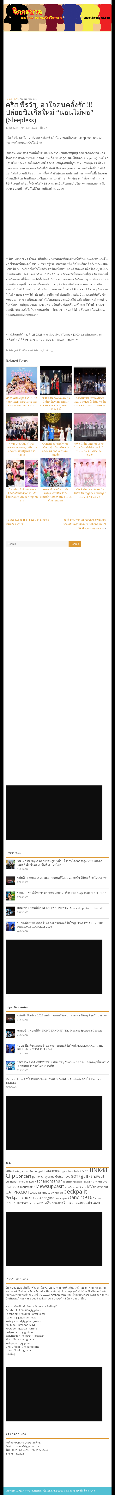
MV (45, 127)
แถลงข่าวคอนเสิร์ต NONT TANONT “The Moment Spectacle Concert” (60, 908)
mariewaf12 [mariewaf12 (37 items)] (27, 1187)
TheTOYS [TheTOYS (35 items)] (11, 1203)
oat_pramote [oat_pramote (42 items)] (41, 1192)
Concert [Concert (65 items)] (23, 1176)
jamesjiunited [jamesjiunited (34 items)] (26, 1181)
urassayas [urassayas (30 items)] (34, 1202)
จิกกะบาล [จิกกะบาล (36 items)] (57, 1203)
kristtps (38, 350)
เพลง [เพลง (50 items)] (96, 1202)
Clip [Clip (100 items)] (10, 1175)
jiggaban (13, 127)
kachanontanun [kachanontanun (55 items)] (48, 1181)
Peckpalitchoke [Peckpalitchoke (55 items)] (19, 1197)
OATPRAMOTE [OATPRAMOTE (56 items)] (19, 1192)
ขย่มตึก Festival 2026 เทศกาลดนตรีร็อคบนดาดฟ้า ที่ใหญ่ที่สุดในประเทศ (62, 877)
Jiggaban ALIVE (27, 1325)
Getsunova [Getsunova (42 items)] (62, 1176)
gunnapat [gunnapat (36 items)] (11, 1181)
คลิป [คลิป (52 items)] (48, 1202)
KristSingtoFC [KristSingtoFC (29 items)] (87, 1181)
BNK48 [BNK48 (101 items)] (98, 1170)
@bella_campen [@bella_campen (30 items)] (20, 1171)
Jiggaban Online (27, 1328)
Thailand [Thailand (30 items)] (97, 1198)
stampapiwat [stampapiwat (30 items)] (62, 1198)
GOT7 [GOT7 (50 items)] (75, 1176)
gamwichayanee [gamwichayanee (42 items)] (43, 1176)
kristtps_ (47, 350)
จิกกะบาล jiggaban (30, 1310)
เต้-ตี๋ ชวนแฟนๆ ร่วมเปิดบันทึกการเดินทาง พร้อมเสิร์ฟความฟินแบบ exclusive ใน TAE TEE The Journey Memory (85, 524)
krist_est (13, 350)
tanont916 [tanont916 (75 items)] (81, 1197)
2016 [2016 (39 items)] (9, 1171)
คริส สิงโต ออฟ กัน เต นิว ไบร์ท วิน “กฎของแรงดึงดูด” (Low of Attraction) (90, 493)
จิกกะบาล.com (30, 1346)
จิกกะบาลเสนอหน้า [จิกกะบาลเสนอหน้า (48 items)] (78, 1202)
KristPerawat (26, 350)
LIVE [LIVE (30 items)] (105, 1181)
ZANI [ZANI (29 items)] (41, 1203)
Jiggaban (27, 1350)
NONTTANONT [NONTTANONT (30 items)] (100, 1187)
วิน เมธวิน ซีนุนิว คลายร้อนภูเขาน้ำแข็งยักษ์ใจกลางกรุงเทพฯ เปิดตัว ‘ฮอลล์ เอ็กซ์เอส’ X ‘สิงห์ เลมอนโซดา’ (59, 862)
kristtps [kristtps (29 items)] (98, 1181)
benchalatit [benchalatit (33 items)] (74, 1171)
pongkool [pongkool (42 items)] (48, 1198)
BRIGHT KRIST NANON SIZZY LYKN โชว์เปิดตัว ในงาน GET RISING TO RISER (90, 402)
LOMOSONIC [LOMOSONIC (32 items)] (13, 1187)
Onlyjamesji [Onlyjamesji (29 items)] (57, 1192)
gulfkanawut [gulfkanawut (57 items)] (92, 1176)
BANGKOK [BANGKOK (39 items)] (51, 1171)
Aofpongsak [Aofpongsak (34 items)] (37, 1171)
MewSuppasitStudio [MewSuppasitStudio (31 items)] (76, 1187)
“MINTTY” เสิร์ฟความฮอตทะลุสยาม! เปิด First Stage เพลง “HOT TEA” (61, 892)
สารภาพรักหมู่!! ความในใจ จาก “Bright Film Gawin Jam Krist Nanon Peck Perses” (21, 402)
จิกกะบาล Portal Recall (32, 1314)
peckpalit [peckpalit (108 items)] (75, 1191)
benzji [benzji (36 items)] (85, 1171)
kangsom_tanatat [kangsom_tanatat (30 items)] (72, 1181)
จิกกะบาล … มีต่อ (76, 1298)
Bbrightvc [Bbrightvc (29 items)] (63, 1171)
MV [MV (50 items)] (90, 1186)
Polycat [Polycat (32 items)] (37, 1198)
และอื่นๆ (10, 1354)
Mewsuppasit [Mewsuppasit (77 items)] (50, 1186)
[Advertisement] (57, 63)
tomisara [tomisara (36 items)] (22, 1203)
